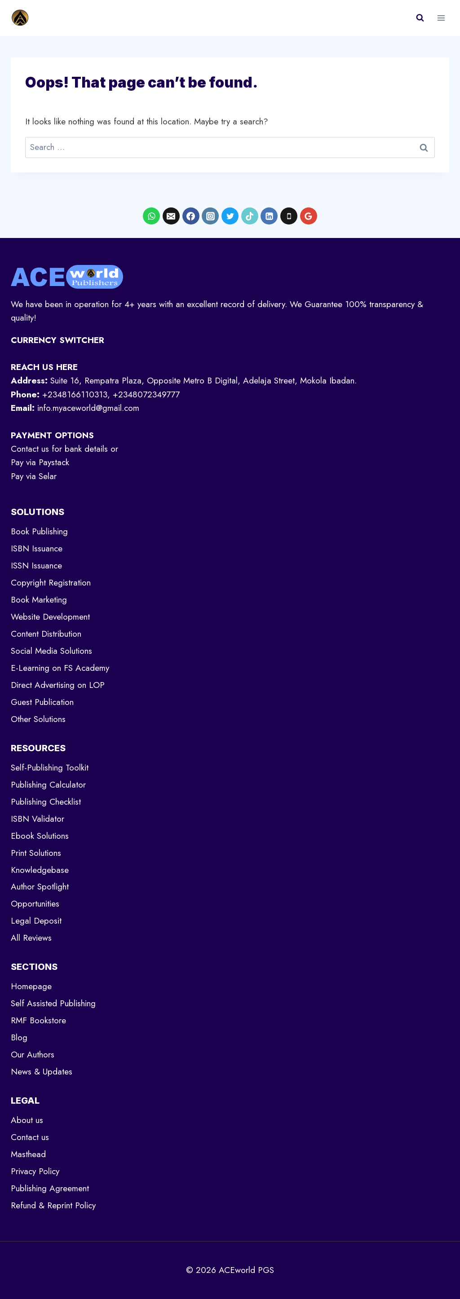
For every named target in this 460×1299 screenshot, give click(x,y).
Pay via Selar (34, 476)
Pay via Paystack (40, 462)
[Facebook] (190, 216)
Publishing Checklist (46, 802)
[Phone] (288, 216)
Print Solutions (36, 853)
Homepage (31, 986)
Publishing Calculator (48, 785)
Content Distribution (46, 634)
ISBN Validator (37, 819)
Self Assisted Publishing (53, 1003)
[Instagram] (210, 216)
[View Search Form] (420, 18)
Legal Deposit (36, 921)
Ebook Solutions (40, 836)
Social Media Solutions (51, 651)
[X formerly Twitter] (230, 216)
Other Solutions (38, 719)
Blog (19, 1037)
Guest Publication (42, 702)
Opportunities (35, 904)
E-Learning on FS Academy (60, 668)
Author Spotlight (40, 887)
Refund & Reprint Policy (53, 1205)
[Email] (171, 216)
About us (27, 1120)
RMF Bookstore (38, 1020)
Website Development (50, 617)
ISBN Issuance (36, 548)
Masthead (28, 1154)
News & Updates (41, 1072)
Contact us (30, 1137)
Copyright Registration (51, 583)
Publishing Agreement (50, 1188)
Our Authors (32, 1054)
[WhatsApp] (151, 216)
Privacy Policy (35, 1171)
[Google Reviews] (308, 216)
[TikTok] (249, 216)
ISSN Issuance (36, 565)
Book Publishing (39, 531)
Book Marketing (39, 600)
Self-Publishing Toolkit (49, 768)
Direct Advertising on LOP (58, 685)
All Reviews (31, 938)
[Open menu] (441, 18)
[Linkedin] (269, 216)
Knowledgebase (40, 870)
